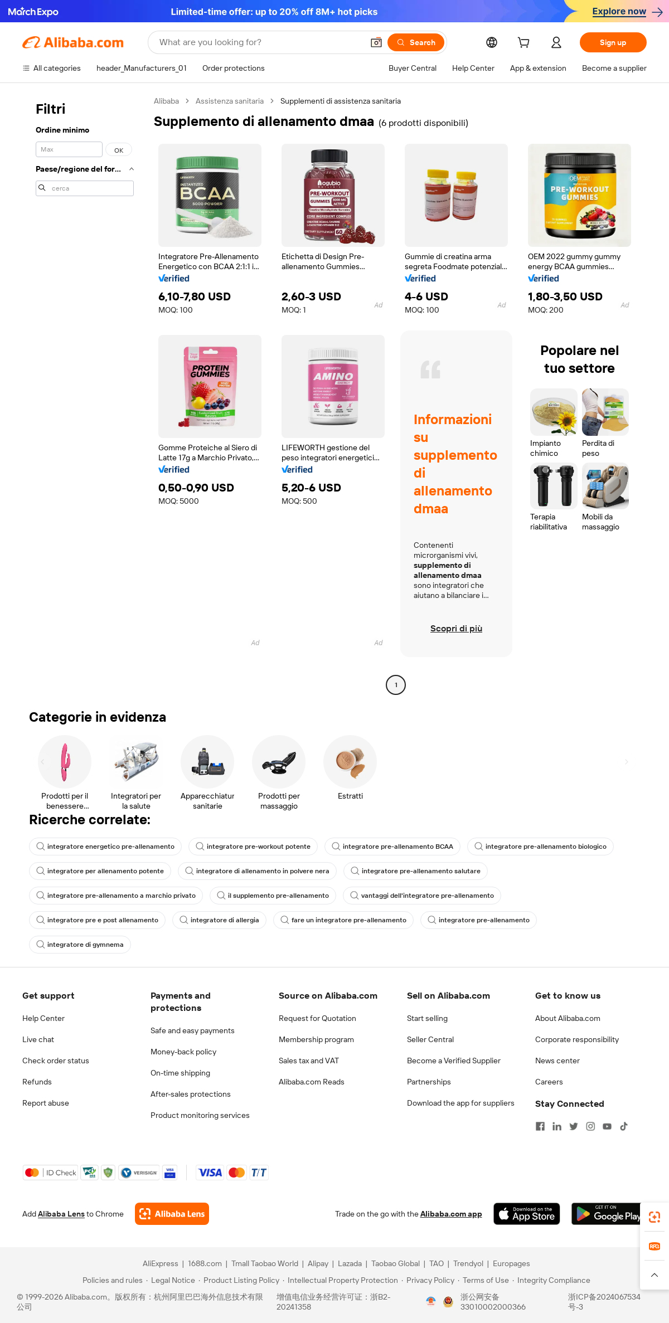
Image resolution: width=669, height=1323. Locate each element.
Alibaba (166, 100)
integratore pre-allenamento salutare (416, 871)
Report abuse (45, 1102)
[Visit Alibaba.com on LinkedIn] (557, 1126)
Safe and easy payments (193, 1030)
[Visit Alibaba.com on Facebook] (540, 1126)
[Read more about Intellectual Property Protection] (340, 1280)
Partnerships (429, 1081)
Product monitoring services (200, 1115)
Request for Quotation (317, 1018)
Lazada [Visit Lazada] (350, 1263)
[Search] (415, 42)
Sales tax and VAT (309, 1060)
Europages (511, 1263)
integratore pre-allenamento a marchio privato (116, 895)
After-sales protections (191, 1093)
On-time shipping (180, 1072)
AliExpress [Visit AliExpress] (160, 1263)
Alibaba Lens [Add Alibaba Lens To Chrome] (61, 1213)
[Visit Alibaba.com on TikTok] (624, 1126)
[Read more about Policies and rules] (111, 1280)
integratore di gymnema (80, 944)
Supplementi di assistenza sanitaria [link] (340, 100)
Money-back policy (183, 1051)
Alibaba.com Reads (312, 1081)
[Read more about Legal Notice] (170, 1280)
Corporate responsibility (577, 1039)
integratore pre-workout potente (253, 846)
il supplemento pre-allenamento (273, 895)
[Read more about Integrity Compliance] (551, 1280)
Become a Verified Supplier (454, 1060)
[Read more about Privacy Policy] (427, 1280)
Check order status (55, 1060)
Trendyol (468, 1263)
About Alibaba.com (567, 1018)
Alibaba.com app (451, 1213)
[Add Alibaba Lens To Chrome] (172, 1214)
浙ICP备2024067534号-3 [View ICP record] (604, 1301)
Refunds (37, 1081)
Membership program (316, 1039)
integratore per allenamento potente (100, 871)
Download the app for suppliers (461, 1102)
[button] (376, 42)
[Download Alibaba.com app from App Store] (526, 1214)
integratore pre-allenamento (479, 920)
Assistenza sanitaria (230, 100)
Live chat (38, 1039)
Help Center (43, 1018)
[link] (654, 1217)
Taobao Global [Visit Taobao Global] (395, 1263)
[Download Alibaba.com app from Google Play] (609, 1214)
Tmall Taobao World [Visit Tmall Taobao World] (264, 1263)
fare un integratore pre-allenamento (343, 920)
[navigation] (84, 394)
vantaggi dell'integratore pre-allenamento (422, 895)
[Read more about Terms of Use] (483, 1280)
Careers (549, 1081)
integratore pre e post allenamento (97, 920)
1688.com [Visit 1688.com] (205, 1263)
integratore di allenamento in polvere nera (257, 871)
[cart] (525, 44)
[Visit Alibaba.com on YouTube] (607, 1126)
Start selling (427, 1018)
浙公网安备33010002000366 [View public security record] (493, 1301)
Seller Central (430, 1039)
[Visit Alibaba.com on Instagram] (590, 1126)
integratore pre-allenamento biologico (540, 846)
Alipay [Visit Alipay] (318, 1263)
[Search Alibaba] (260, 42)
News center (557, 1060)
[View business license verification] (431, 1301)
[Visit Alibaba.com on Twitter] (574, 1126)
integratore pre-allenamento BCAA (392, 846)
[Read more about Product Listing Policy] (238, 1280)
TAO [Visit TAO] (436, 1263)
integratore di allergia (219, 920)
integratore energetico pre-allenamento (105, 846)
